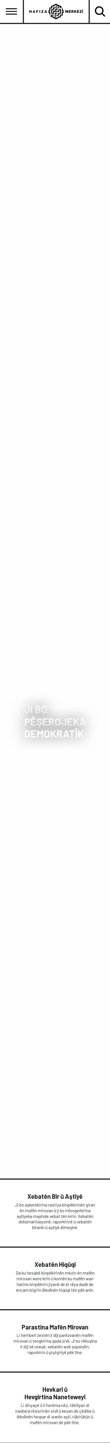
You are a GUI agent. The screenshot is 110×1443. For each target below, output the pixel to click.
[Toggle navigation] (11, 11)
